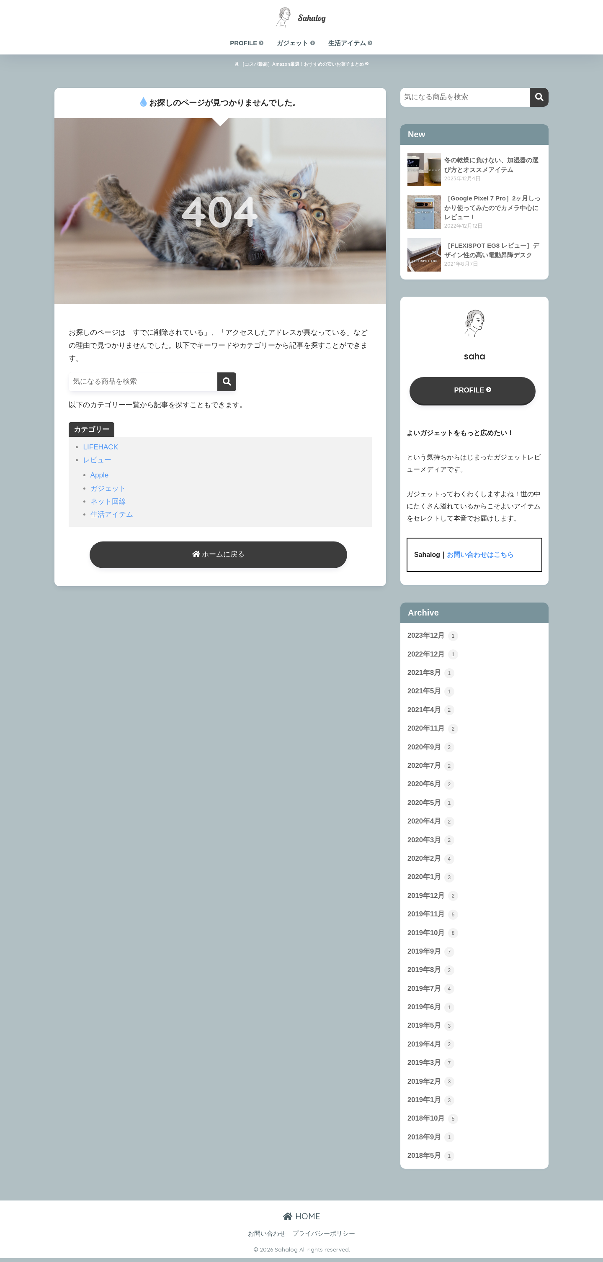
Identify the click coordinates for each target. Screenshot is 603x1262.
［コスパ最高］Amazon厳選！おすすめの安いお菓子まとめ (301, 64)
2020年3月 (430, 842)
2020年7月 (430, 767)
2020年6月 (430, 786)
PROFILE (247, 42)
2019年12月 (433, 898)
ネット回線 (108, 501)
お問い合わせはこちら (480, 555)
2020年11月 (433, 729)
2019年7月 (430, 991)
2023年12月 (433, 636)
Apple (99, 475)
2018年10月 (433, 1122)
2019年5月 (430, 1029)
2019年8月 (430, 973)
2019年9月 (430, 954)
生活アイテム (350, 42)
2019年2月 (430, 1085)
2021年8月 (430, 673)
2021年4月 (430, 711)
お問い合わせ (267, 1237)
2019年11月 (433, 917)
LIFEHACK (100, 447)
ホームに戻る (218, 555)
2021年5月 (430, 692)
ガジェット (296, 42)
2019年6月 (430, 1010)
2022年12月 (433, 655)
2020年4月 (430, 823)
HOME (301, 1220)
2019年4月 (430, 1047)
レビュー (97, 460)
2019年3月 (430, 1066)
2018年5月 (430, 1160)
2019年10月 (433, 935)
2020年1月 (430, 879)
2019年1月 (430, 1104)
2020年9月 (430, 748)
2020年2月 (430, 860)
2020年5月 (430, 804)
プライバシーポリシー (323, 1237)
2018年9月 (430, 1141)
